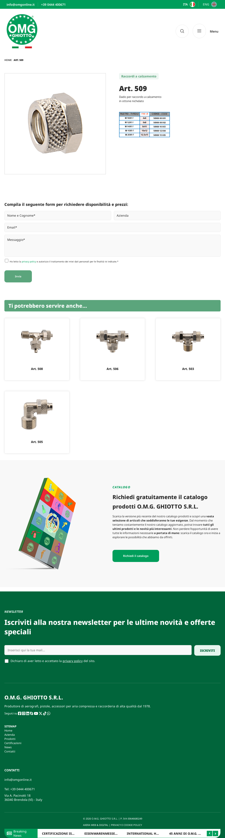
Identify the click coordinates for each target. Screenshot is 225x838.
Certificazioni (12, 743)
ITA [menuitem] (185, 4)
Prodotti (9, 739)
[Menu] (205, 31)
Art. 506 (112, 369)
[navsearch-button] (182, 31)
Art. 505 (37, 442)
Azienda (9, 735)
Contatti (9, 751)
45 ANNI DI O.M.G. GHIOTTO (190, 833)
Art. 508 (37, 369)
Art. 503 (188, 369)
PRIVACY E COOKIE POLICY (127, 825)
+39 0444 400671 (22, 789)
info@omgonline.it (18, 780)
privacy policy (29, 261)
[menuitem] (188, 4)
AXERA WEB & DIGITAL (95, 825)
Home (8, 60)
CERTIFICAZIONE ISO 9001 (62, 833)
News (8, 747)
